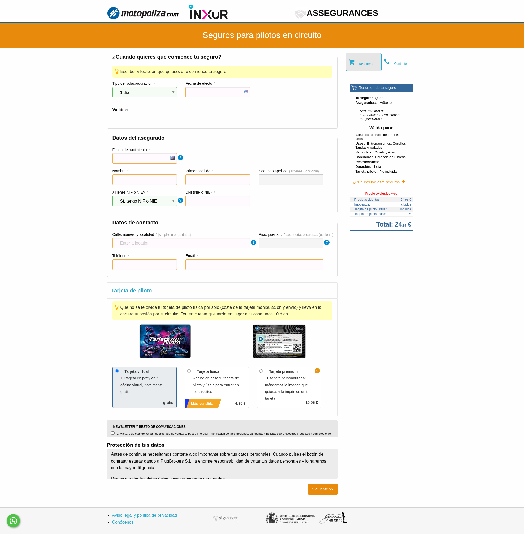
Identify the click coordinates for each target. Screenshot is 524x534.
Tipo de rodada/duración (132, 83)
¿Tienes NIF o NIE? (128, 192)
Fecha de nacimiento (129, 150)
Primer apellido (197, 171)
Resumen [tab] (366, 64)
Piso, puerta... (270, 234)
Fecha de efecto (198, 83)
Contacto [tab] (400, 64)
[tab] (222, 290)
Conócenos (123, 522)
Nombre (119, 171)
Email (190, 256)
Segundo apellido (273, 171)
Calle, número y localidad (133, 234)
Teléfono (119, 256)
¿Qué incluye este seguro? (376, 182)
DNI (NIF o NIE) (198, 192)
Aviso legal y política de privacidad (144, 515)
